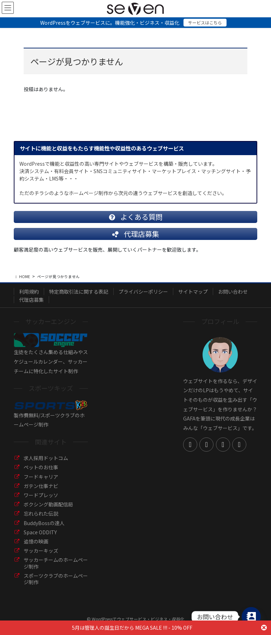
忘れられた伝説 (41, 513)
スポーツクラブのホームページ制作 (56, 579)
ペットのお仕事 (41, 467)
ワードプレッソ (41, 495)
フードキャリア (41, 476)
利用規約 (29, 291)
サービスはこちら (205, 22)
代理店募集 (31, 299)
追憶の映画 (36, 541)
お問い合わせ (233, 291)
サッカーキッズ (41, 550)
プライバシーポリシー (143, 291)
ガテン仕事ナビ (41, 485)
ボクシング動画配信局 (48, 504)
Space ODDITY (40, 532)
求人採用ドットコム (46, 457)
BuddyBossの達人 (44, 523)
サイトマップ (193, 291)
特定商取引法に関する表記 (78, 291)
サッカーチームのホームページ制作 (56, 563)
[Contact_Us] (251, 616)
